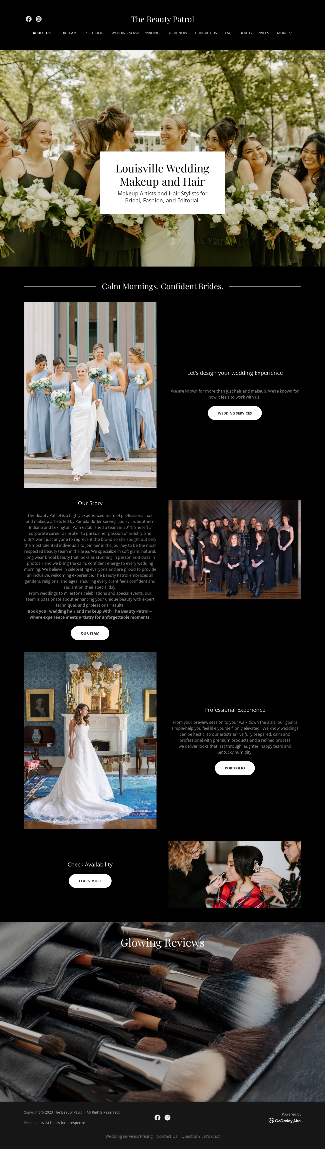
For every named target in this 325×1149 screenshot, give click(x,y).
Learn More (90, 880)
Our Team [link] (68, 32)
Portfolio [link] (94, 32)
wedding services (235, 413)
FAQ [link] (228, 32)
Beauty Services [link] (254, 32)
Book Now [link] (177, 32)
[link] (29, 19)
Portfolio (235, 768)
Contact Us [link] (206, 32)
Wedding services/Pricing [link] (136, 32)
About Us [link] (42, 32)
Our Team (90, 633)
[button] (284, 33)
